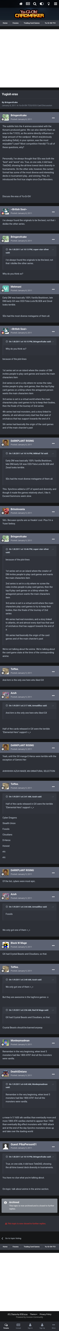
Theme (33, 1314)
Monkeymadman (20, 1040)
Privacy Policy (45, 1314)
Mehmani (16, 286)
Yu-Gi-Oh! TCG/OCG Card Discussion (35, 105)
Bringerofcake (11, 102)
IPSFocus (24, 1314)
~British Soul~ (19, 209)
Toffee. (15, 669)
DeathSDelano (19, 1071)
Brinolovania (18, 509)
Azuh (14, 693)
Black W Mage (19, 943)
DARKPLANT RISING (22, 440)
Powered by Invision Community (29, 1317)
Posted (21, 119)
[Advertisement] (29, 58)
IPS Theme (12, 1314)
